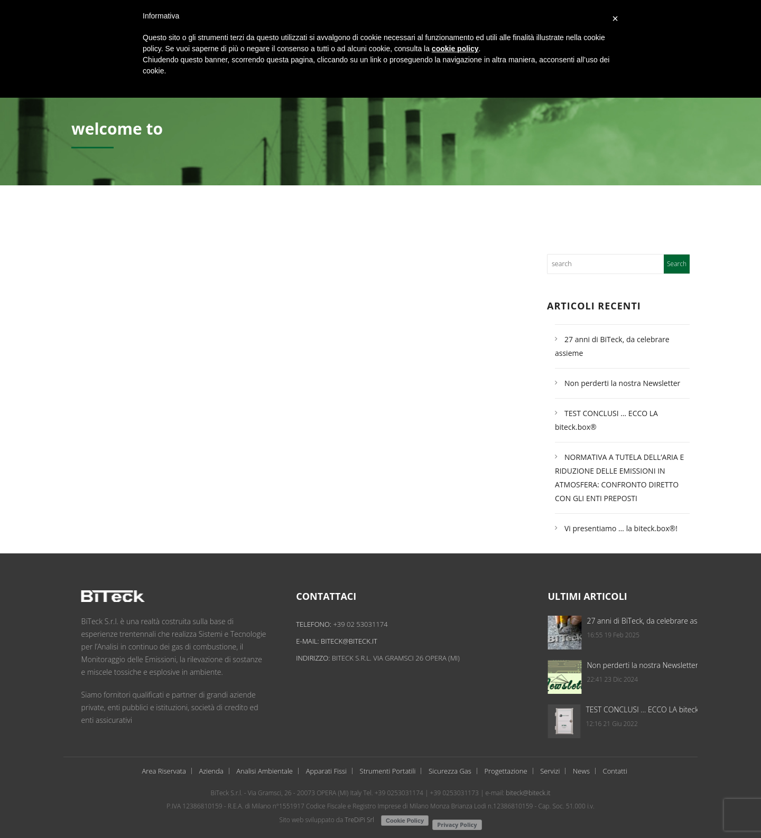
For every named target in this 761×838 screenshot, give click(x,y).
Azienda (211, 771)
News (581, 771)
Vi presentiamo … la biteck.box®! (621, 528)
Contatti (615, 771)
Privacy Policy (457, 824)
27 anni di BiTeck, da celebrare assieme (674, 621)
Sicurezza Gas (450, 771)
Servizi (550, 771)
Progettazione (505, 771)
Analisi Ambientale (264, 771)
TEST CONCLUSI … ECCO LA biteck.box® (674, 709)
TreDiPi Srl (359, 819)
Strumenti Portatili (388, 771)
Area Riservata (164, 771)
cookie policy (455, 48)
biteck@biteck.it (358, 641)
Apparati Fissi (326, 771)
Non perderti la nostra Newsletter (622, 383)
